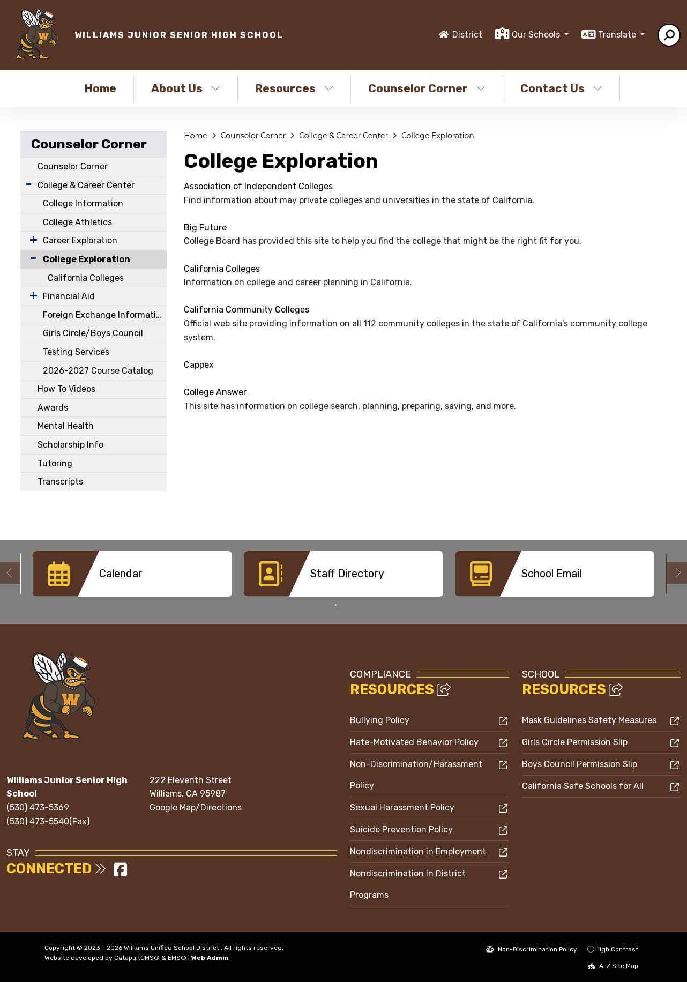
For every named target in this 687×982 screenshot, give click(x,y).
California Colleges (86, 278)
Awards (53, 408)
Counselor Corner (427, 88)
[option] (132, 574)
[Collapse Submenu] (31, 258)
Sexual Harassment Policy (402, 807)
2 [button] (351, 604)
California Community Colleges (246, 309)
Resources (294, 88)
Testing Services (76, 352)
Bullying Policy (379, 720)
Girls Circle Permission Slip (575, 741)
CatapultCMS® (137, 957)
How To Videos (66, 389)
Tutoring (55, 463)
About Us (185, 88)
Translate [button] (618, 34)
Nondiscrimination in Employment (418, 851)
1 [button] (335, 604)
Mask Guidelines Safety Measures (589, 720)
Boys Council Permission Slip (579, 763)
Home (100, 88)
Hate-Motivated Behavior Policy (414, 741)
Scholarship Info (70, 445)
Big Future (205, 227)
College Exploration (86, 259)
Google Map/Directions (196, 807)
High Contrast (616, 949)
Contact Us (561, 88)
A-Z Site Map (613, 965)
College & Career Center (86, 185)
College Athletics (77, 222)
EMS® (177, 957)
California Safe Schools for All (583, 785)
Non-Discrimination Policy (531, 949)
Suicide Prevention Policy (401, 829)
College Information (83, 203)
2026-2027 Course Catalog (98, 371)
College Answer (215, 392)
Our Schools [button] (537, 34)
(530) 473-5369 (37, 807)
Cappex (199, 365)
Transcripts (60, 482)
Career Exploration (80, 240)
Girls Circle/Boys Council (93, 333)
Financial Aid (69, 296)
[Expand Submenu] (29, 184)
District (467, 34)
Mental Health (66, 426)
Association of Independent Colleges (258, 186)
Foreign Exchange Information (104, 315)
